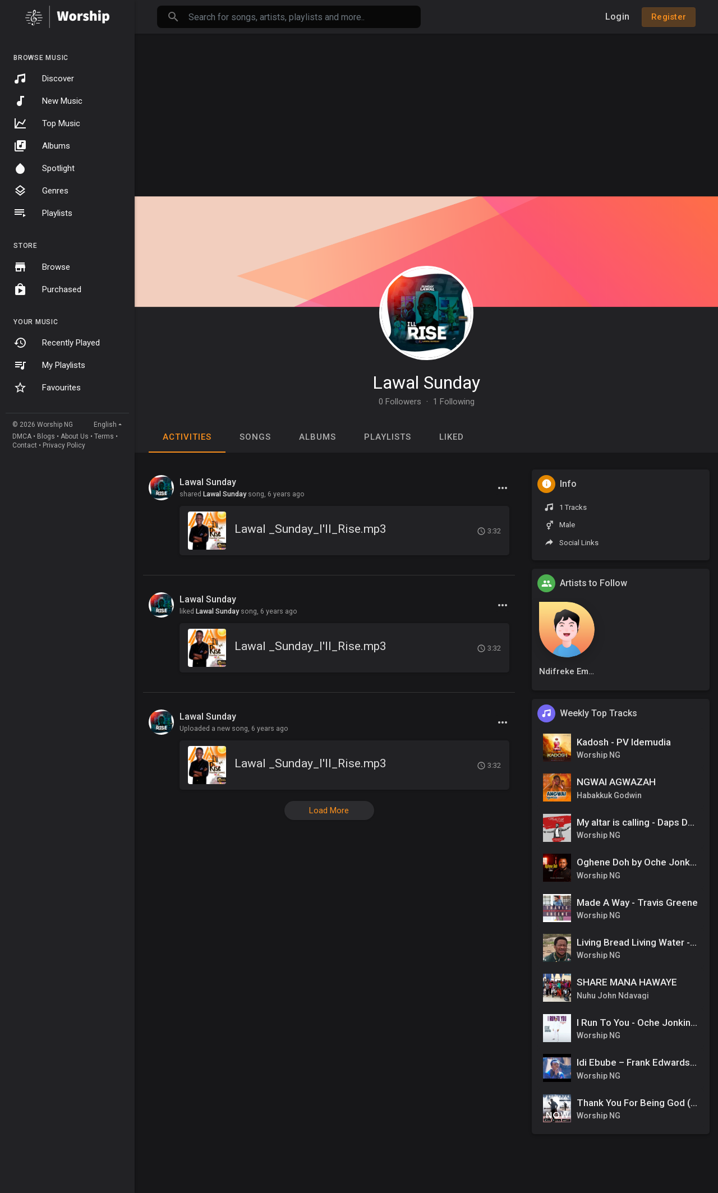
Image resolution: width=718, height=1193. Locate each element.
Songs (255, 437)
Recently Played (56, 342)
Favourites (47, 387)
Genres (40, 190)
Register (668, 17)
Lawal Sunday (426, 382)
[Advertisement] (426, 112)
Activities (187, 437)
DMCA (21, 436)
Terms (104, 436)
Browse (41, 267)
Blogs (46, 436)
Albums (41, 146)
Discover (43, 78)
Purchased (47, 289)
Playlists (42, 213)
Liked (451, 437)
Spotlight (44, 168)
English (105, 425)
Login (617, 16)
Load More (329, 810)
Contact (24, 445)
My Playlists (49, 365)
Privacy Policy (64, 445)
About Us (75, 436)
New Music (47, 101)
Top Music (46, 123)
